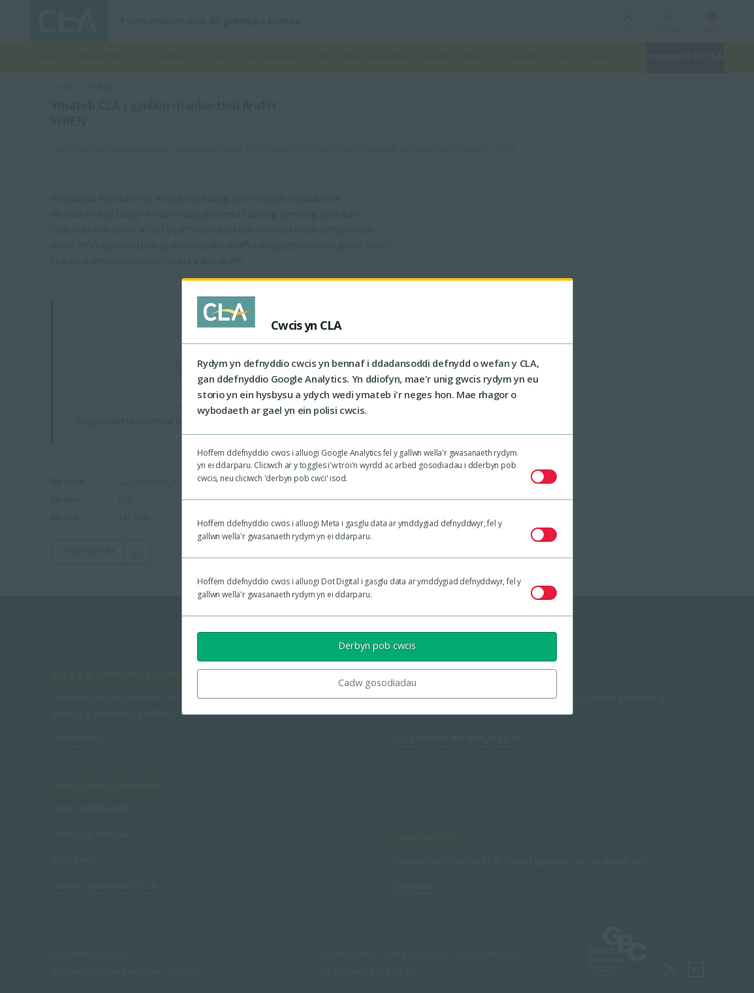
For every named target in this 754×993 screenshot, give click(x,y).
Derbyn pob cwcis (377, 645)
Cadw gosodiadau (377, 682)
